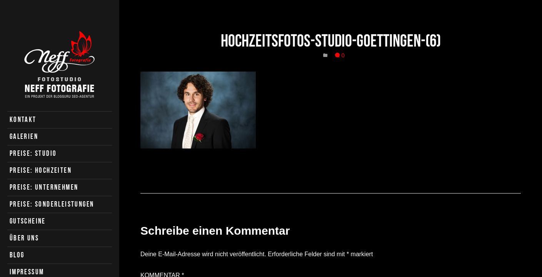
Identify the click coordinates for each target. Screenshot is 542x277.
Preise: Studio (33, 153)
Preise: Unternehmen (44, 187)
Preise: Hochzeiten (41, 170)
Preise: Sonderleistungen (52, 204)
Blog (17, 255)
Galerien (24, 136)
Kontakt (23, 119)
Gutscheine (28, 221)
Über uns (24, 238)
